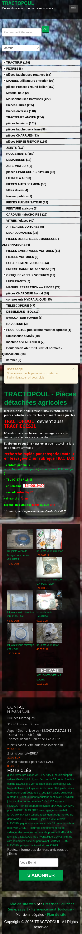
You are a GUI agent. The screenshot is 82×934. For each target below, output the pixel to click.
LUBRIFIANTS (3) (18, 281)
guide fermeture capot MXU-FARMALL (30, 775)
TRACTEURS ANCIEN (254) (25, 117)
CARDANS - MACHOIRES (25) (26, 214)
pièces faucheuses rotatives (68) (28, 74)
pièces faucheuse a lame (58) (26, 129)
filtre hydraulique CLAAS (48, 836)
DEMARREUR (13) (18, 159)
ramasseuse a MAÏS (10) (23, 336)
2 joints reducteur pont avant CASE (30, 762)
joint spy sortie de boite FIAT (42, 788)
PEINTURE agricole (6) (21, 208)
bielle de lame (15, 788)
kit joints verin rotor (48, 645)
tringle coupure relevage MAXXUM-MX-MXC (47, 805)
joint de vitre (14, 801)
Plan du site (56, 914)
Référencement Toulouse (51, 909)
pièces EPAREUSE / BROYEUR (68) (30, 172)
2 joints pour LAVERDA (22, 753)
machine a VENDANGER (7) (25, 342)
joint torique (32, 814)
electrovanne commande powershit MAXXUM (45, 832)
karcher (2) (13, 360)
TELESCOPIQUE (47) (20, 305)
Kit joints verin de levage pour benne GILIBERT (18, 555)
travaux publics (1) (19, 196)
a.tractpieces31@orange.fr (58, 469)
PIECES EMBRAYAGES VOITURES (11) (33, 250)
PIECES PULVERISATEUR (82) (27, 202)
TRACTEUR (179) (18, 62)
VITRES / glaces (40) (20, 220)
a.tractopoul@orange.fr (20, 469)
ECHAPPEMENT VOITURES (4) (27, 263)
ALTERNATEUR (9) (19, 166)
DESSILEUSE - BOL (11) (22, 311)
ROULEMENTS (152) (20, 153)
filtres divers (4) (17, 190)
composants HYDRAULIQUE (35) (29, 299)
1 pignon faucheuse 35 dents (46, 779)
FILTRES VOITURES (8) (22, 257)
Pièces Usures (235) (20, 105)
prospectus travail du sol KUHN (39, 845)
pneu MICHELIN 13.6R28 (22, 810)
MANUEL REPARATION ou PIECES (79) (33, 287)
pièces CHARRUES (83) (22, 135)
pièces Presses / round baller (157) (30, 86)
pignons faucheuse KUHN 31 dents (41, 823)
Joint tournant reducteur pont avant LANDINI (47, 797)
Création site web (22, 904)
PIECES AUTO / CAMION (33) (26, 184)
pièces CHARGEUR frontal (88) (27, 293)
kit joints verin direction (50, 551)
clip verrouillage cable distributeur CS (48, 783)
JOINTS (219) (15, 147)
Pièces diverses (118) (21, 111)
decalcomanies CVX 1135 (38, 801)
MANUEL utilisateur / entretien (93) (30, 80)
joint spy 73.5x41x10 (19, 836)
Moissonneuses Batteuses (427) (28, 99)
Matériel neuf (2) (17, 93)
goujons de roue (36, 792)
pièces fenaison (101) (21, 123)
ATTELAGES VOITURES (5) (25, 226)
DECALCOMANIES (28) (22, 232)
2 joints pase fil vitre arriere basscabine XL (35, 745)
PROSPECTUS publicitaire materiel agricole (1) (38, 330)
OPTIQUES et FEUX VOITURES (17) (30, 275)
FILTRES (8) (14, 68)
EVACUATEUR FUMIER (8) (24, 317)
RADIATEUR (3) (17, 323)
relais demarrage (50, 814)
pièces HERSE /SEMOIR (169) (26, 141)
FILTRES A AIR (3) (18, 178)
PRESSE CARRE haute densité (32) (30, 269)
